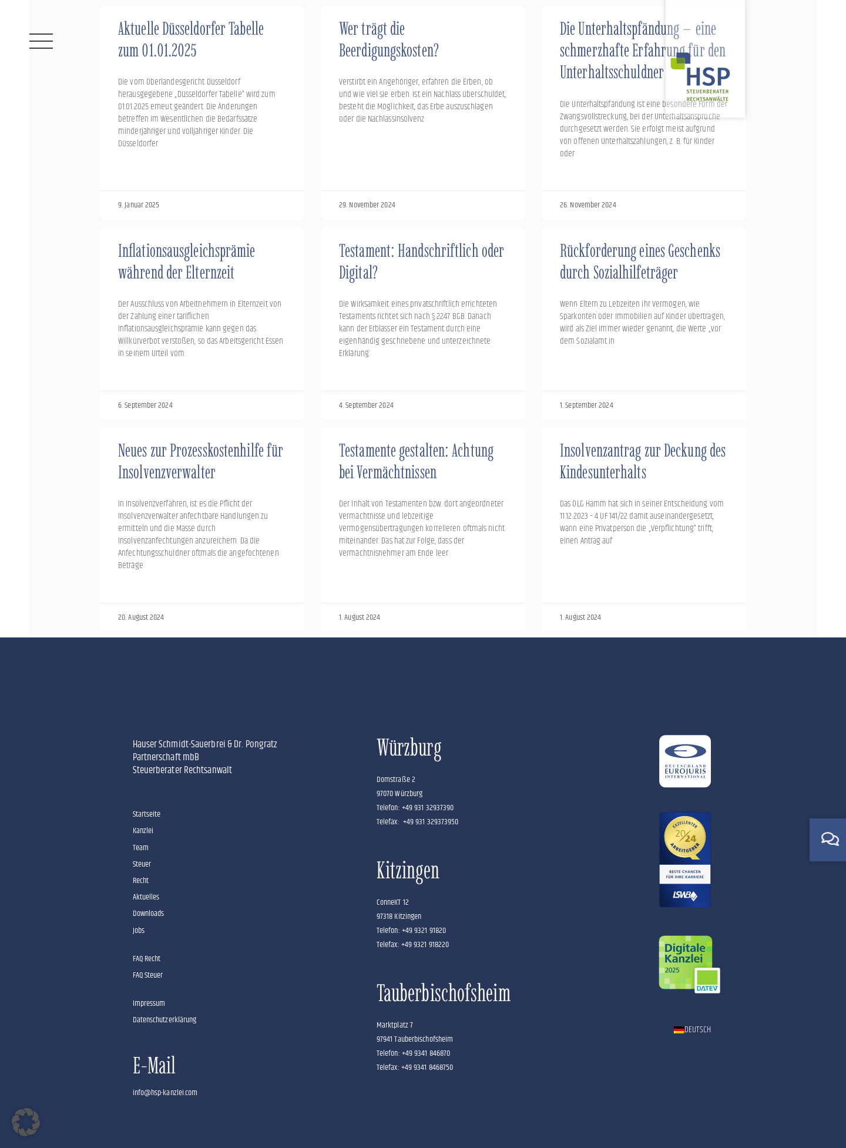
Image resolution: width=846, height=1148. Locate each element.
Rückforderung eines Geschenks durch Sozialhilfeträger (640, 261)
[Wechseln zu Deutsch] (692, 1030)
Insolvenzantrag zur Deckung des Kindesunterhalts (643, 461)
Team (141, 847)
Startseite (147, 814)
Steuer (142, 864)
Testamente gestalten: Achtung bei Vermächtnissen (416, 461)
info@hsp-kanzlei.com (165, 1092)
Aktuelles (146, 897)
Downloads (148, 913)
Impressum (149, 1003)
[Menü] (41, 41)
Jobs (139, 930)
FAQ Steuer (148, 975)
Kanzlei (143, 830)
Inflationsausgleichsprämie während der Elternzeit (187, 261)
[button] (26, 1122)
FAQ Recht (147, 958)
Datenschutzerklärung (165, 1019)
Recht (141, 880)
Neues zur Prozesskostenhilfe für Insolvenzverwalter (200, 461)
